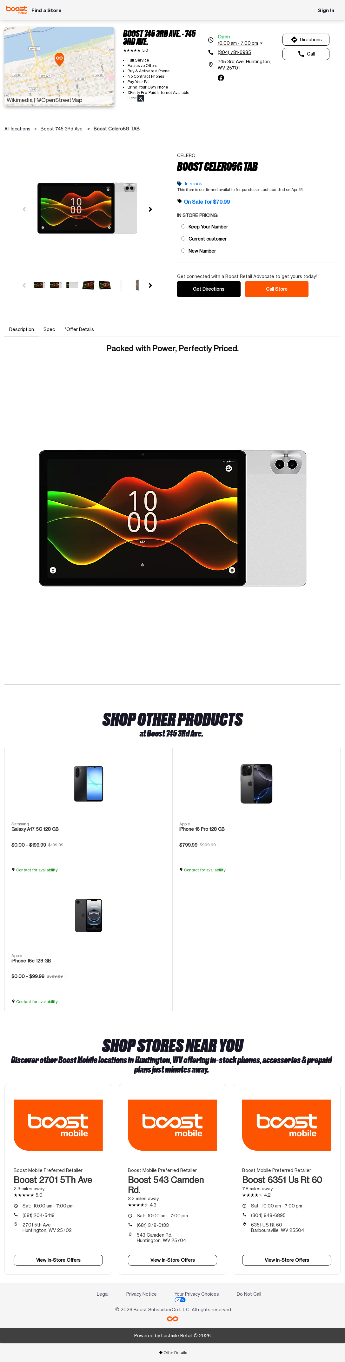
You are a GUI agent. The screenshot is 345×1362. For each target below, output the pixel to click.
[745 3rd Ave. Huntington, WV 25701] (243, 64)
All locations (17, 128)
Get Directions (208, 289)
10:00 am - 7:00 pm (48, 1205)
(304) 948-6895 (268, 1215)
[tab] (21, 329)
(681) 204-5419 (39, 1215)
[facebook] (221, 78)
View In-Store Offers (58, 1260)
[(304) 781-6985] (243, 52)
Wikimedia (20, 100)
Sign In (326, 10)
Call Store (277, 289)
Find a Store (46, 10)
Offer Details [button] (173, 1352)
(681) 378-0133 (153, 1225)
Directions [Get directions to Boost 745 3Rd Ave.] (306, 39)
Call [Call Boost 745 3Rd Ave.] (306, 54)
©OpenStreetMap (59, 100)
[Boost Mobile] (16, 10)
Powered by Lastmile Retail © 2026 (172, 1335)
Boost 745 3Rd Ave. (62, 128)
